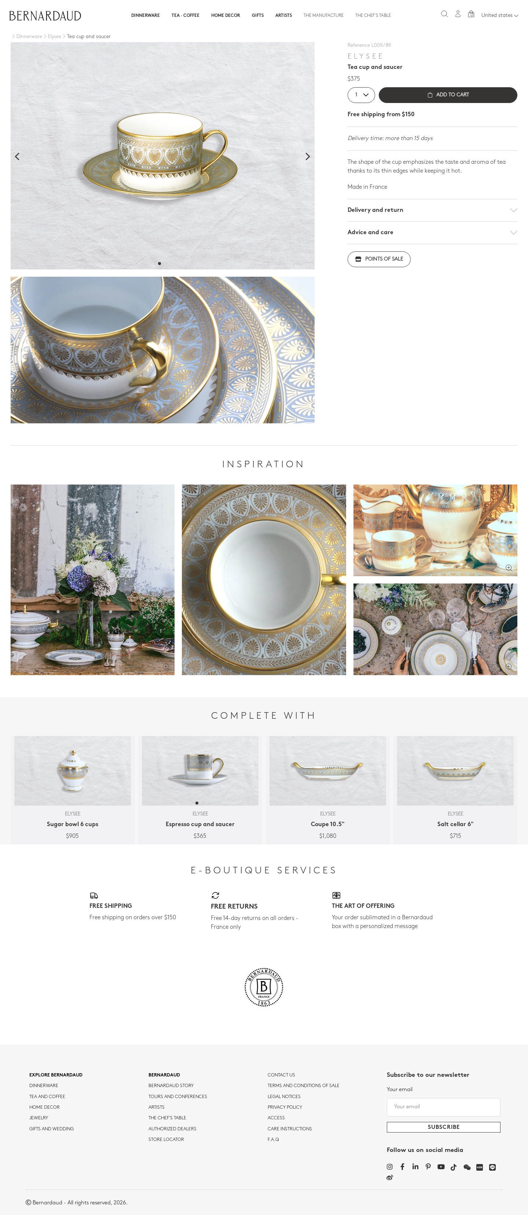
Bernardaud (164, 1075)
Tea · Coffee (185, 16)
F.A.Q (273, 1140)
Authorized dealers (172, 1129)
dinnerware (43, 1086)
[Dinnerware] (26, 36)
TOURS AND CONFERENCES (177, 1097)
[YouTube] (440, 1166)
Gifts (258, 16)
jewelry (38, 1118)
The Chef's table (373, 16)
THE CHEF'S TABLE (167, 1118)
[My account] (458, 13)
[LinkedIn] (415, 1166)
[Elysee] (51, 37)
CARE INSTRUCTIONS (290, 1129)
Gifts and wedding (51, 1129)
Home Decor (225, 16)
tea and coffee (47, 1097)
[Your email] (443, 1107)
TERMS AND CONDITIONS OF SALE (304, 1086)
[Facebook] (402, 1166)
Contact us (281, 1075)
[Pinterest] (428, 1166)
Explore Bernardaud (55, 1075)
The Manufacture (324, 16)
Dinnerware (145, 16)
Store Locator (166, 1140)
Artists (283, 16)
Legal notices (284, 1097)
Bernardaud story (171, 1086)
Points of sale (379, 259)
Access (276, 1118)
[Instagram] (389, 1166)
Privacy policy (285, 1107)
